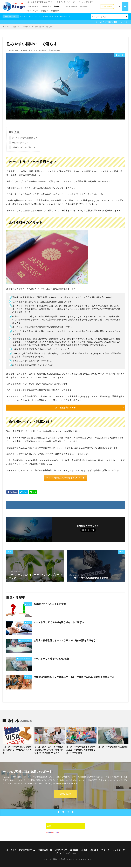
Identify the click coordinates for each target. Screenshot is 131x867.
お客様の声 (55, 11)
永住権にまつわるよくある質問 (50, 603)
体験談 (43, 11)
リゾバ (31, 16)
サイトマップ (32, 11)
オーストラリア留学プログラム (39, 2)
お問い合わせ (107, 6)
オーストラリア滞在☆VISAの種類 (51, 658)
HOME (7, 27)
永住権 (56, 6)
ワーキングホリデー (87, 2)
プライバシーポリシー (65, 853)
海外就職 (45, 6)
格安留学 (23, 16)
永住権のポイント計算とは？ (22, 147)
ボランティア (32, 6)
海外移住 (57, 50)
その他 (29, 676)
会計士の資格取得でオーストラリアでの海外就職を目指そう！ (66, 640)
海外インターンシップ (65, 2)
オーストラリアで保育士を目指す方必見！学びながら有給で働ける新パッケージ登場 (80, 750)
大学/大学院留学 (26, 640)
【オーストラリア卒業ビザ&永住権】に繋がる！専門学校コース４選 (17, 750)
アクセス (105, 850)
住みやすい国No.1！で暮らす (42, 27)
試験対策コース (47, 16)
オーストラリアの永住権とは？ (23, 138)
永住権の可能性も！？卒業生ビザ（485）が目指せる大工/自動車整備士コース (74, 676)
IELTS (37, 16)
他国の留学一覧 (45, 850)
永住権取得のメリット (19, 142)
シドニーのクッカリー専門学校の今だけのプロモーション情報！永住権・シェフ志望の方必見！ (49, 750)
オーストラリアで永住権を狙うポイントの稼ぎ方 (59, 622)
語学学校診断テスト (63, 16)
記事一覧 (16, 27)
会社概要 (83, 6)
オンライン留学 (69, 6)
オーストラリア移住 (38, 50)
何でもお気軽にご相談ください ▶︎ (65, 477)
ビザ (46, 50)
